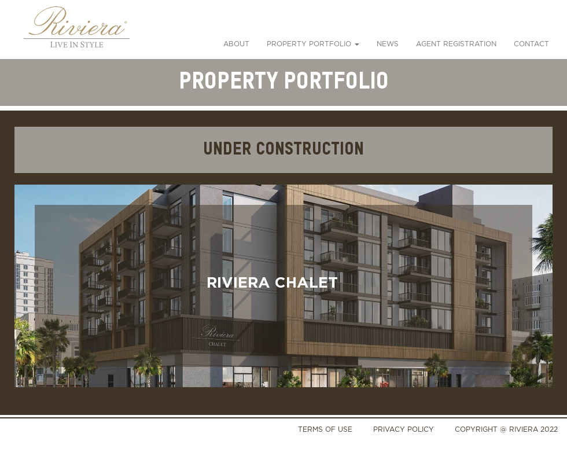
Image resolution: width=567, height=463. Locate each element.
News (388, 43)
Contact (531, 43)
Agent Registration (456, 43)
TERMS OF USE (325, 429)
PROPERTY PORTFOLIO (313, 43)
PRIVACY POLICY (403, 429)
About (236, 43)
